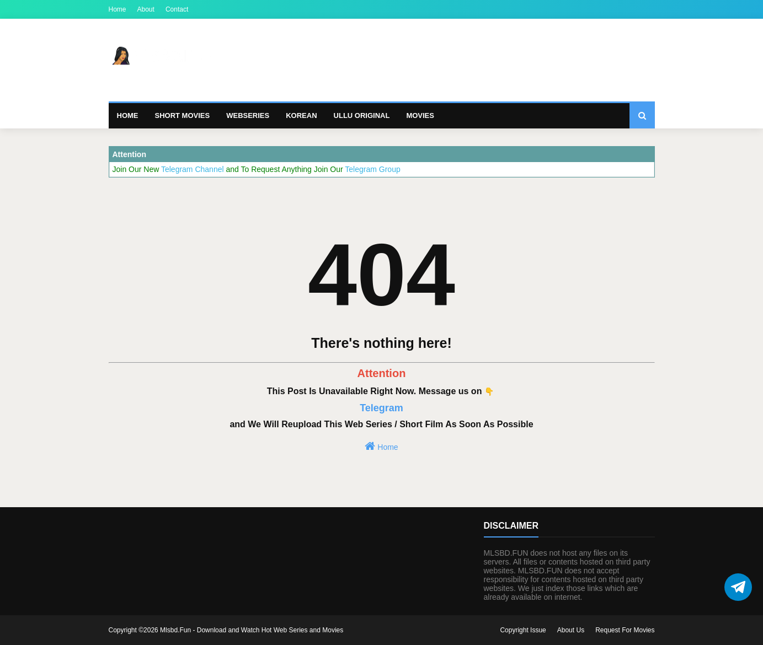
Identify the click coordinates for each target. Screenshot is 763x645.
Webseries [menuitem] (247, 115)
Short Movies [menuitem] (182, 115)
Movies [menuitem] (420, 115)
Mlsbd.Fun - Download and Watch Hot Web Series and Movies (251, 630)
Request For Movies (624, 630)
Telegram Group (372, 169)
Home (117, 9)
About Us (570, 630)
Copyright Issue (523, 630)
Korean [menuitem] (301, 115)
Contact (177, 9)
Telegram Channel (193, 169)
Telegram (381, 407)
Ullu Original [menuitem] (362, 115)
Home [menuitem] (127, 115)
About (145, 9)
